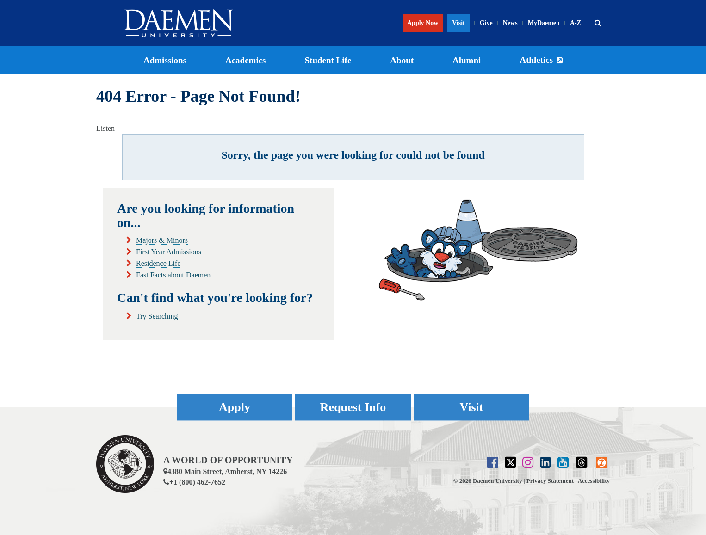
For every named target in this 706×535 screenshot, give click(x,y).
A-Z (575, 22)
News (510, 22)
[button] (597, 23)
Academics (245, 60)
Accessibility (594, 480)
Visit (458, 22)
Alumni (466, 60)
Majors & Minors (162, 240)
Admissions (164, 60)
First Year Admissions (168, 252)
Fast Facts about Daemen (173, 275)
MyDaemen (544, 22)
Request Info (353, 407)
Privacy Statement (550, 480)
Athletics (536, 60)
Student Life (328, 60)
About (402, 60)
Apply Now (422, 22)
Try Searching (157, 316)
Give (486, 22)
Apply (234, 407)
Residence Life (158, 263)
